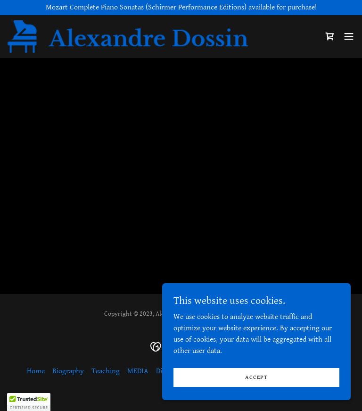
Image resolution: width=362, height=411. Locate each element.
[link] (128, 36)
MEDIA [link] (137, 371)
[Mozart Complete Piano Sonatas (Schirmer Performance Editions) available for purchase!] (181, 7)
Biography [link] (68, 371)
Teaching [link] (105, 371)
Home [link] (36, 371)
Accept (256, 377)
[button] (348, 36)
